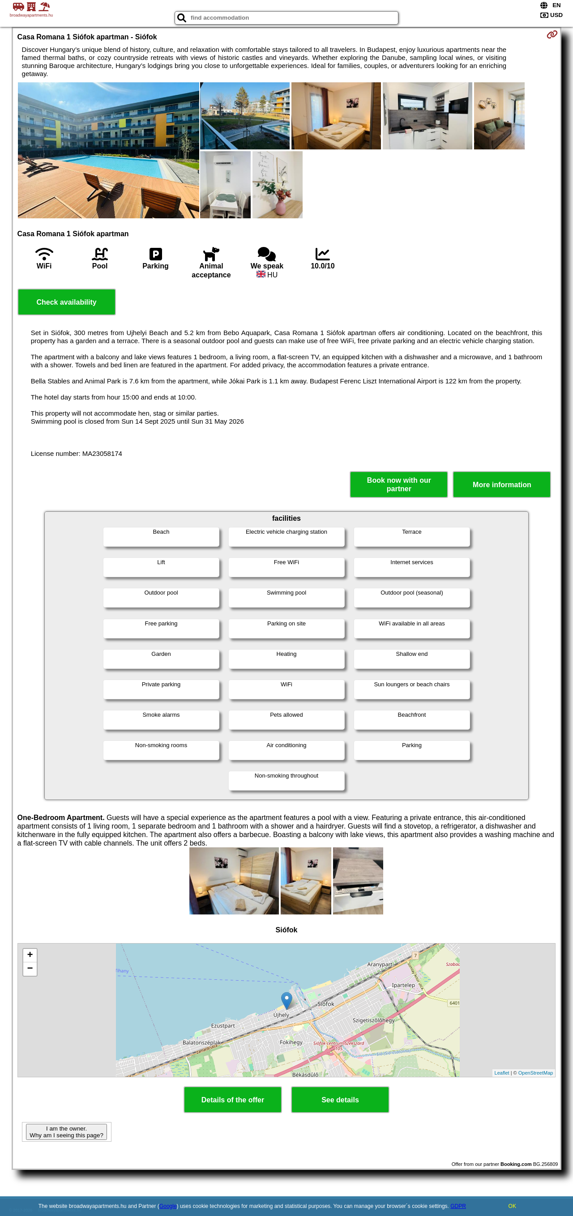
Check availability (66, 302)
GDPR (458, 1206)
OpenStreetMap (535, 1073)
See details (340, 1100)
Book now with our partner (399, 484)
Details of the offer (232, 1100)
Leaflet (502, 1073)
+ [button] (30, 955)
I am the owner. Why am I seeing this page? (66, 1132)
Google (168, 1206)
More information (502, 485)
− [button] (30, 969)
